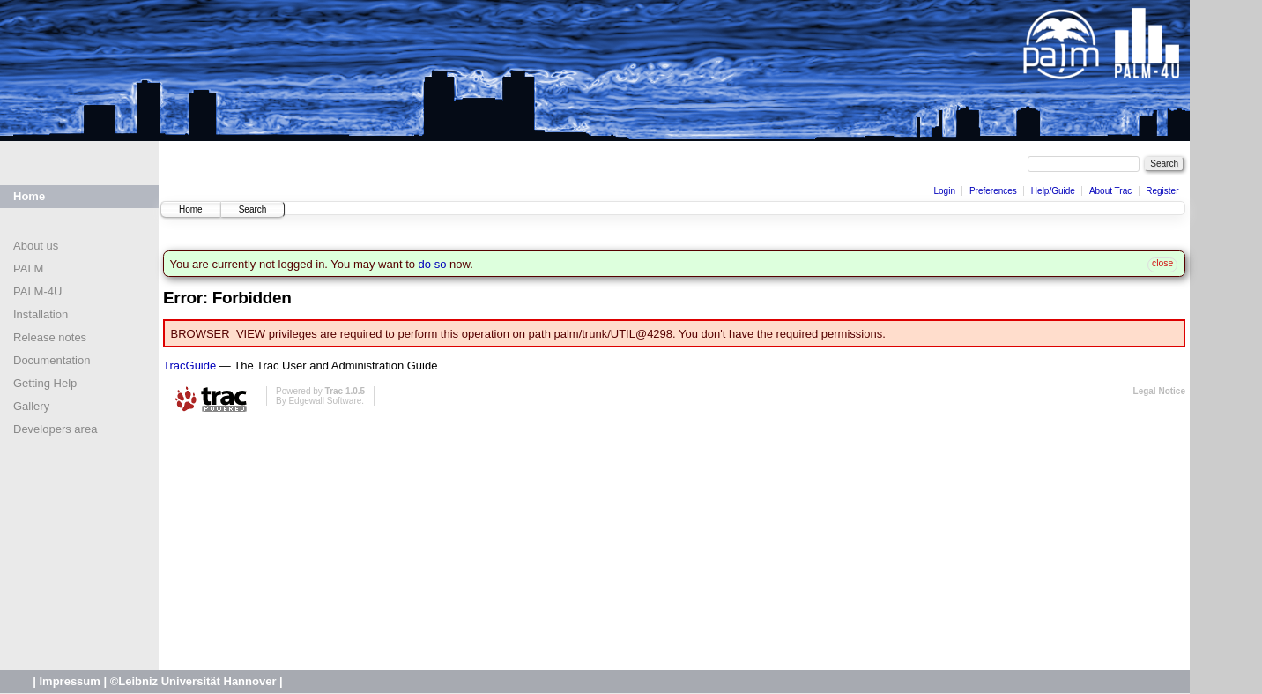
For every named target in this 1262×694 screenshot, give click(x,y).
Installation (40, 314)
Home (29, 196)
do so (433, 264)
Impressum (69, 681)
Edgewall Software (324, 401)
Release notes (49, 337)
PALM (28, 268)
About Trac (1110, 191)
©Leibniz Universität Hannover (193, 681)
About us (35, 245)
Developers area (55, 429)
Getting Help (45, 383)
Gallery (31, 406)
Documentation (51, 360)
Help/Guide (1053, 191)
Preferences (993, 191)
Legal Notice (1159, 391)
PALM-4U (37, 291)
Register (1162, 191)
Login (943, 191)
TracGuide (189, 365)
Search (253, 209)
